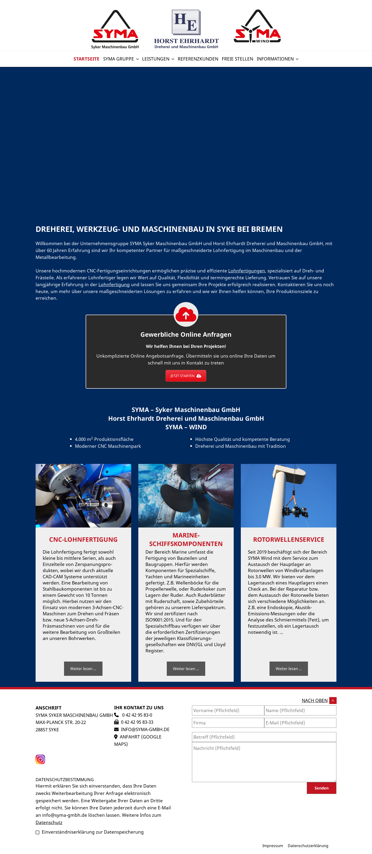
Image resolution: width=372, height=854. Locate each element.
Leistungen (158, 59)
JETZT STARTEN (186, 375)
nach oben (315, 700)
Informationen (278, 59)
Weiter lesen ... (83, 668)
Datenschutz (49, 822)
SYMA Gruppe (121, 59)
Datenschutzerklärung (308, 845)
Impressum (272, 845)
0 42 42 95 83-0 (136, 715)
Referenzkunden (198, 59)
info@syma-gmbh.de (145, 729)
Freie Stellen (237, 59)
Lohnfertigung (114, 284)
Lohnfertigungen (246, 270)
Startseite (86, 59)
